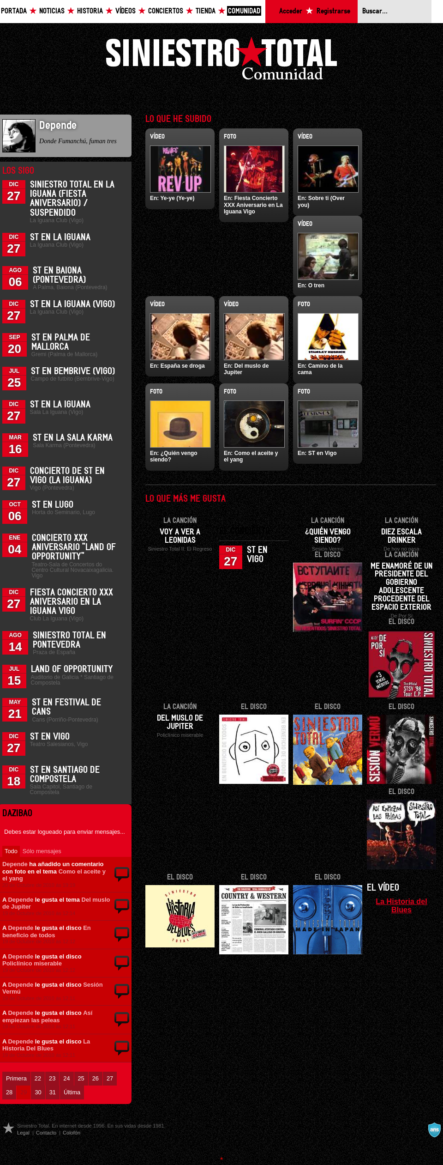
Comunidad (244, 11)
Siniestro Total (221, 61)
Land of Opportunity (72, 669)
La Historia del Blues (401, 905)
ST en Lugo (52, 505)
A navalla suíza (434, 1130)
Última (72, 1092)
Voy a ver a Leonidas (180, 536)
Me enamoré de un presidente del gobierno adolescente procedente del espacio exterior (401, 587)
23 (52, 1078)
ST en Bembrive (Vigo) (73, 371)
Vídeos (125, 11)
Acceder (290, 11)
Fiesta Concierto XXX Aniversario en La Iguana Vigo (71, 602)
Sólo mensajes (42, 851)
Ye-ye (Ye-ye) (177, 198)
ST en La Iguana (60, 237)
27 (110, 1078)
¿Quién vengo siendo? (328, 536)
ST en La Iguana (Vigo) (72, 304)
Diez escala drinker (401, 536)
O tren (316, 285)
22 (38, 1078)
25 (81, 1078)
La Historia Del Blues (46, 1045)
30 (38, 1092)
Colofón (71, 1132)
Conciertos (165, 11)
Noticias (52, 11)
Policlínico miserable (32, 963)
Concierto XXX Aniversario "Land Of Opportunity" (74, 547)
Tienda (206, 11)
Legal (23, 1132)
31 (52, 1092)
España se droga (183, 366)
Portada (14, 11)
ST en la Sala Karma (73, 438)
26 (95, 1078)
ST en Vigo (50, 737)
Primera (16, 1078)
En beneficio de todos (46, 931)
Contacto (46, 1132)
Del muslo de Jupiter (180, 722)
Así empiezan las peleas (47, 1016)
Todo (11, 851)
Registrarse (333, 11)
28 (9, 1092)
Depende (15, 864)
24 (66, 1078)
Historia (90, 11)
